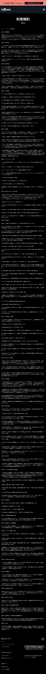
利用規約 (33, 657)
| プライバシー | (27, 657)
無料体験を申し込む (34, 3)
